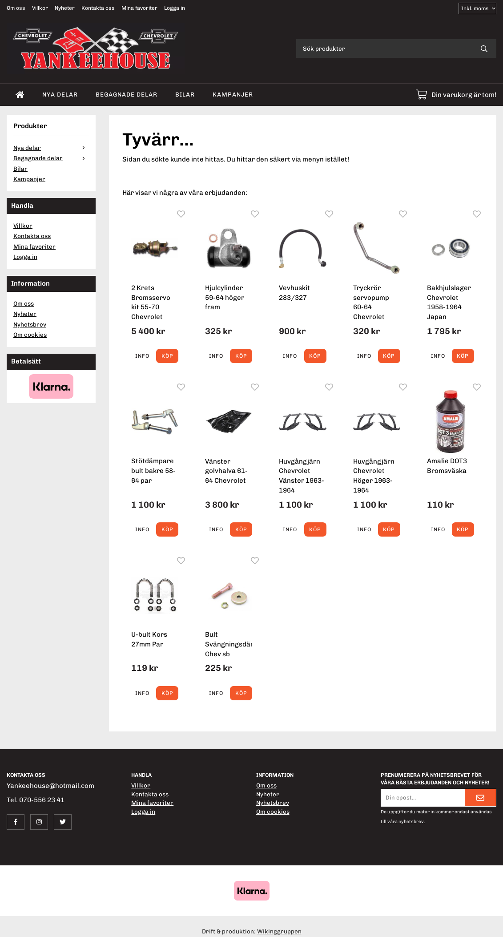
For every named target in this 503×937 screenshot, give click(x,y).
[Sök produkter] (384, 48)
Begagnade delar (126, 94)
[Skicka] (480, 798)
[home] (20, 95)
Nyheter (65, 8)
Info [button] (142, 356)
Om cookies (30, 334)
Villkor (40, 8)
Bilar (185, 94)
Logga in (174, 8)
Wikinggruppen (279, 931)
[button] (167, 356)
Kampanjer (233, 94)
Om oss (16, 8)
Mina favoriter (139, 8)
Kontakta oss (98, 8)
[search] (484, 48)
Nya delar (60, 94)
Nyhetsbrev (29, 324)
